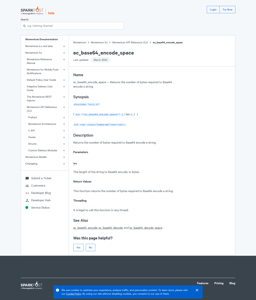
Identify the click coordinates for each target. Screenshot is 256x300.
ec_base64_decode (111, 226)
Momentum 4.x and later (39, 46)
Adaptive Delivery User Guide (40, 88)
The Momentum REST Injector (39, 98)
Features (202, 282)
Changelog (31, 163)
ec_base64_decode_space (145, 226)
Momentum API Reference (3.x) (42, 108)
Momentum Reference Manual (39, 61)
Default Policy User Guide (41, 80)
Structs (32, 143)
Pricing (218, 282)
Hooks (32, 137)
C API (31, 130)
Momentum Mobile (35, 157)
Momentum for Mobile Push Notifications (43, 71)
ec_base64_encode (85, 226)
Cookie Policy (73, 293)
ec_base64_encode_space (168, 42)
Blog (232, 282)
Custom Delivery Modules (42, 150)
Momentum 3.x (33, 52)
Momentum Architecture (42, 124)
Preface (32, 117)
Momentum (79, 42)
